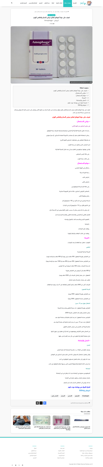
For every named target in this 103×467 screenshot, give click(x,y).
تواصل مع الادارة (88, 458)
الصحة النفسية (61, 453)
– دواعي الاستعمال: (81, 93)
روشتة (91, 448)
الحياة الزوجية (61, 455)
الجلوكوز (77, 396)
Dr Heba (51, 23)
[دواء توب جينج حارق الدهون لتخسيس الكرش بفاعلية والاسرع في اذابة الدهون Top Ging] (61, 420)
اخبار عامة (62, 448)
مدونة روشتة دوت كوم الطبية (86, 450)
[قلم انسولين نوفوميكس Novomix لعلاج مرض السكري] (81, 420)
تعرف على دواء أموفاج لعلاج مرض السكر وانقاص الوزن (70, 91)
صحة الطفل (47, 3)
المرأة (53, 3)
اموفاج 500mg (82, 105)
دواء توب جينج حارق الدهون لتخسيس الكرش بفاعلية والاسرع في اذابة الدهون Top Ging (62, 428)
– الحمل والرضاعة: (81, 100)
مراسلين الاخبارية (60, 458)
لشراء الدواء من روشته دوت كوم (77, 103)
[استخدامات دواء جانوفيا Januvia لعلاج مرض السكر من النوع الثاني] (41, 420)
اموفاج (62, 396)
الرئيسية (74, 3)
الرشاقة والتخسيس (33, 3)
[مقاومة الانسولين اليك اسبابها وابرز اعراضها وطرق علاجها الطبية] (22, 420)
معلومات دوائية (67, 3)
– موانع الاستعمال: (81, 96)
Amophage (85, 396)
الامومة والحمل (23, 3)
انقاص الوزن (54, 396)
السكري (69, 396)
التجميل (40, 3)
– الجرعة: (84, 98)
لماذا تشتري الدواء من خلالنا (86, 455)
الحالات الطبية (59, 3)
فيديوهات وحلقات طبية (87, 453)
